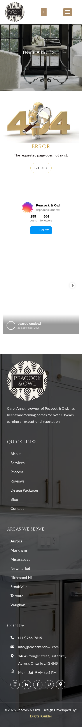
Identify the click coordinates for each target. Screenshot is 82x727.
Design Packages (24, 490)
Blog (14, 499)
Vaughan (17, 605)
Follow (41, 230)
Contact (17, 508)
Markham (18, 550)
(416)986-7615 (30, 638)
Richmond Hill (22, 577)
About (15, 453)
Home (29, 52)
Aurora (16, 541)
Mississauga (20, 559)
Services (17, 463)
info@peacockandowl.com (38, 647)
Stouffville (19, 586)
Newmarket (20, 568)
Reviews (17, 481)
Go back (41, 168)
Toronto (16, 596)
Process (16, 472)
